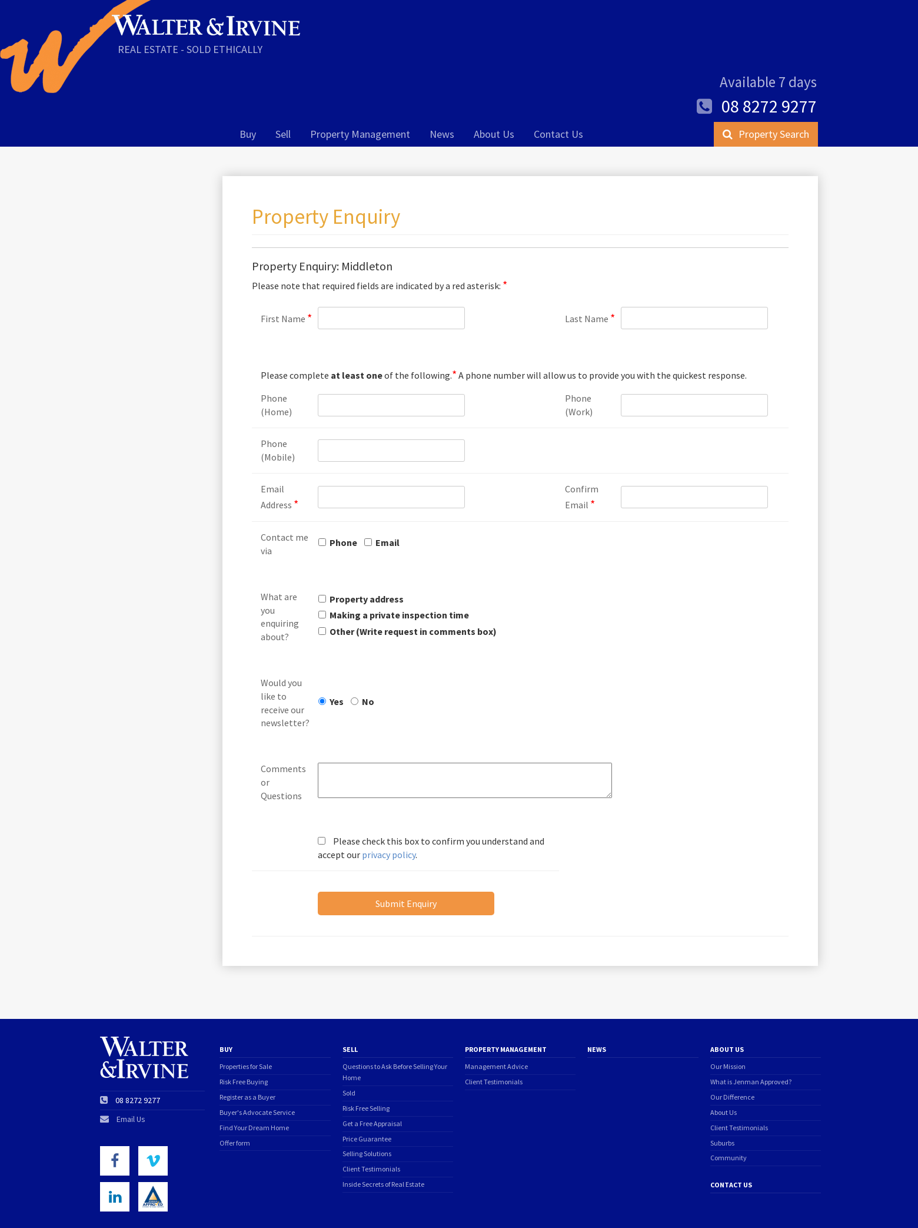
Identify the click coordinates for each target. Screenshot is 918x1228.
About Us (494, 80)
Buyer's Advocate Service (257, 1058)
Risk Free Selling (366, 1054)
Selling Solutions (366, 1099)
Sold (348, 1038)
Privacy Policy (196, 1204)
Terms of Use (123, 1204)
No (368, 647)
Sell (283, 80)
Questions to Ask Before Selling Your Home (394, 1018)
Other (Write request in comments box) (413, 577)
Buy (248, 80)
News (442, 80)
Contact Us (558, 80)
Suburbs (722, 1088)
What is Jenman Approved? (750, 1027)
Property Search (766, 80)
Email (387, 488)
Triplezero (805, 1204)
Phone (343, 488)
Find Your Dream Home (254, 1073)
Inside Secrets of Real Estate (383, 1130)
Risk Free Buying (243, 1027)
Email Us (131, 1065)
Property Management (360, 80)
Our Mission (728, 1012)
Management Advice (496, 1012)
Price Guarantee (366, 1084)
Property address (367, 545)
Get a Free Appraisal (372, 1069)
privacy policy (388, 800)
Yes (337, 647)
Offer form (234, 1088)
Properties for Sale (245, 1012)
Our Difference (732, 1042)
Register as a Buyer (247, 1042)
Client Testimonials (371, 1114)
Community (728, 1103)
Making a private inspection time (399, 561)
